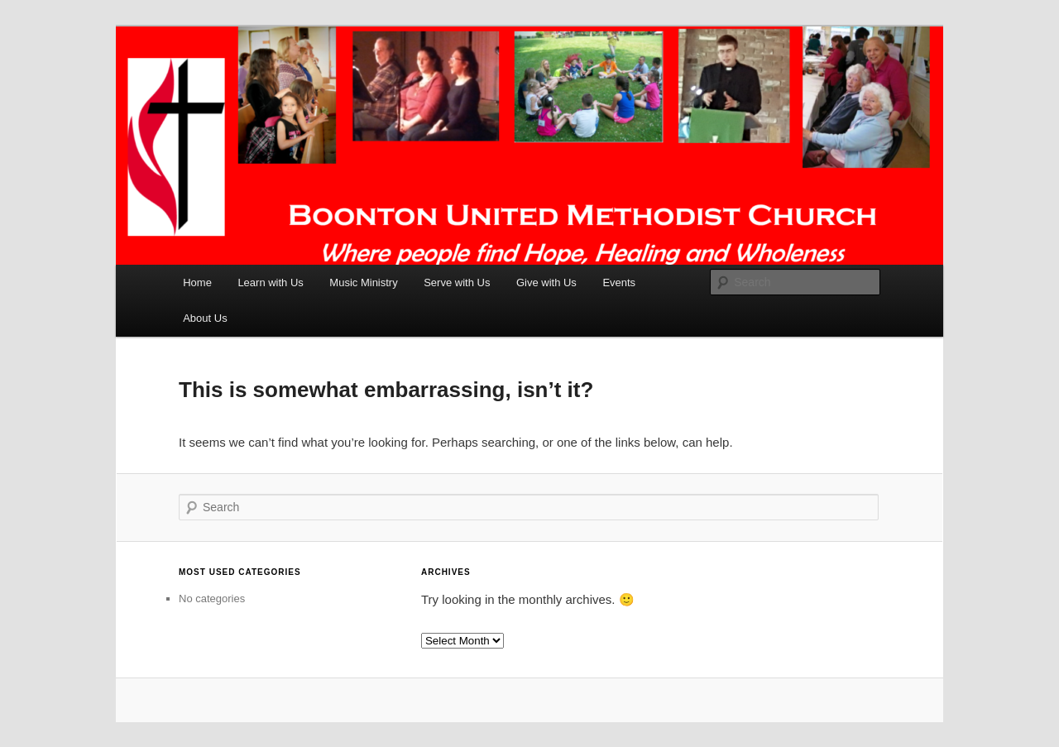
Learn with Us (270, 282)
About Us (205, 318)
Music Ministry (363, 282)
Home (197, 282)
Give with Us (546, 282)
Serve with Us (457, 282)
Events (618, 282)
